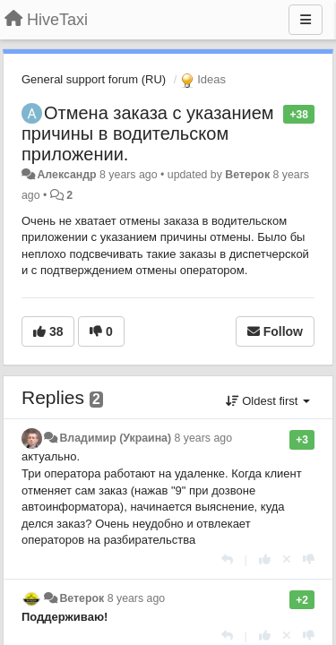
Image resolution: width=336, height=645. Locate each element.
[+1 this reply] (265, 559)
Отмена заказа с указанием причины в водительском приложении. (148, 133)
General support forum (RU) (94, 79)
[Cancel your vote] (286, 559)
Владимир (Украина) (115, 438)
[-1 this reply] (308, 559)
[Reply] (227, 559)
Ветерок (247, 174)
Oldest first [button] (268, 401)
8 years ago (204, 438)
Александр (66, 174)
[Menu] (306, 19)
